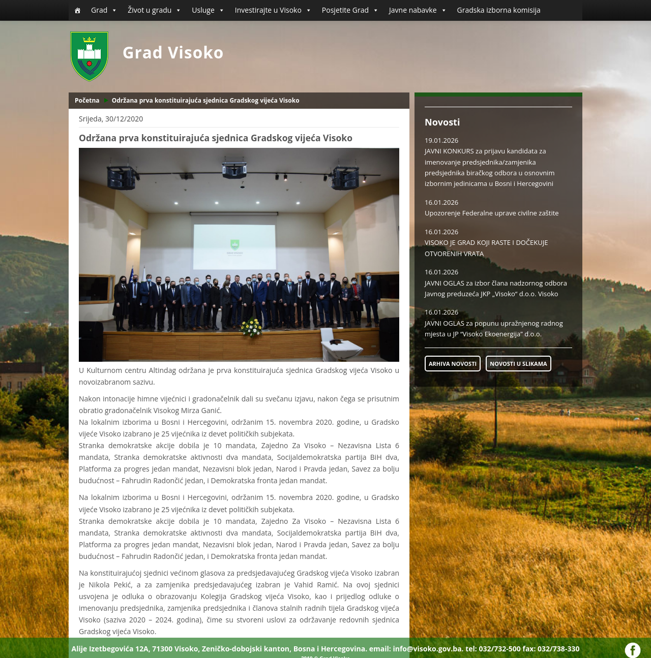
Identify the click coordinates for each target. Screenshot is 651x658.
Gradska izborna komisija (499, 10)
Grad (104, 10)
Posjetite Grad (350, 10)
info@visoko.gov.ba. (428, 648)
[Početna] (77, 10)
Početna (87, 100)
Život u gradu (155, 10)
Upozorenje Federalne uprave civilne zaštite (492, 212)
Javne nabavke (418, 10)
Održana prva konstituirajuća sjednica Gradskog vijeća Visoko (206, 100)
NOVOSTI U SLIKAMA (518, 363)
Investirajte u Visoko (273, 10)
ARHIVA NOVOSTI (453, 363)
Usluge (208, 10)
